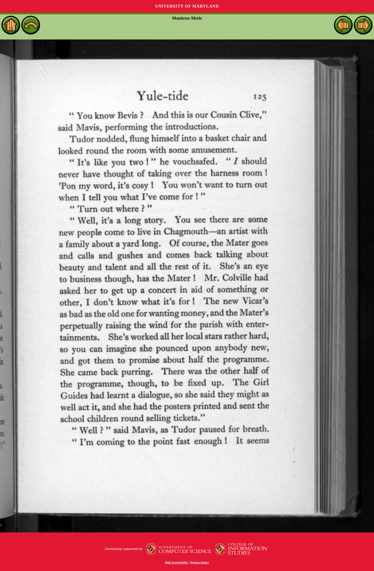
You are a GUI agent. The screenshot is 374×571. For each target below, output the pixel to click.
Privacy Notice (199, 562)
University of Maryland (187, 6)
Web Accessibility (176, 562)
